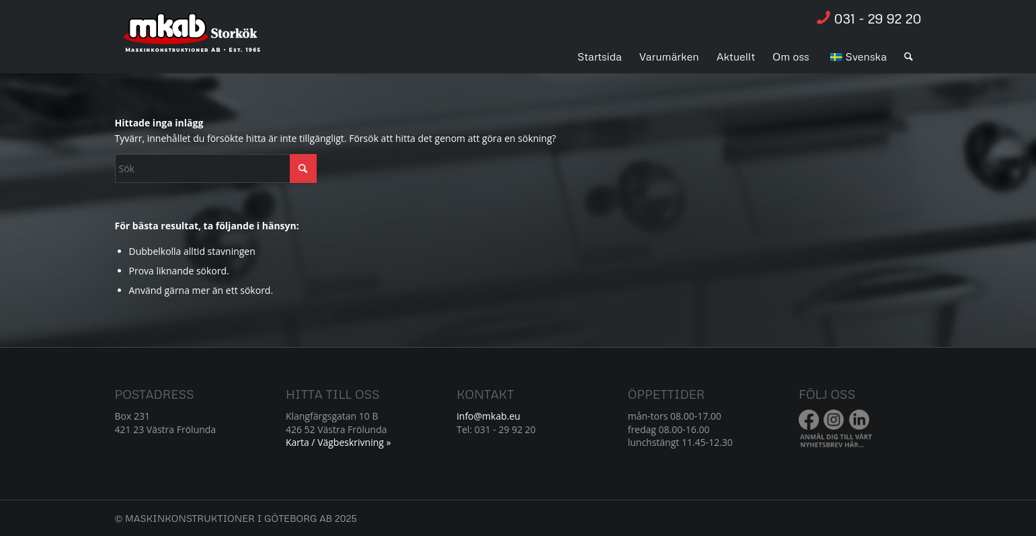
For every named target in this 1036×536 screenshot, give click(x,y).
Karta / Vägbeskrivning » (338, 442)
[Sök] (908, 56)
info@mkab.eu (488, 416)
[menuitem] (600, 56)
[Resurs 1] (192, 40)
